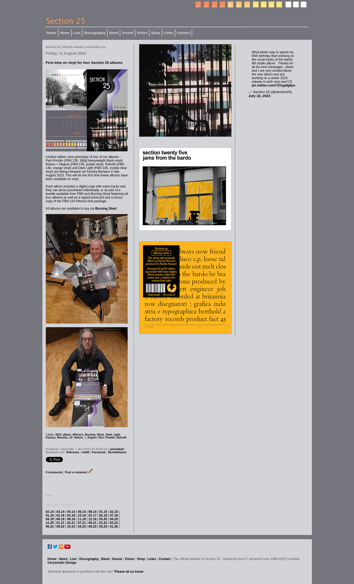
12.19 (92, 519)
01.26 (114, 526)
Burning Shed (105, 208)
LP (71, 437)
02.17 (92, 515)
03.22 (114, 523)
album (67, 434)
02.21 (71, 523)
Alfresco (77, 434)
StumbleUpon (117, 452)
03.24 (103, 526)
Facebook (98, 452)
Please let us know (129, 571)
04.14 (71, 512)
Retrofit (122, 437)
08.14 (92, 512)
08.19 (71, 519)
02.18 (103, 515)
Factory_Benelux (57, 437)
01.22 (103, 523)
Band (113, 33)
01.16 (50, 515)
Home (52, 33)
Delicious (72, 452)
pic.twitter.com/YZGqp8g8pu (273, 85)
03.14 (60, 512)
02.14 (50, 512)
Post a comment (76, 472)
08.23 (92, 526)
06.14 (82, 512)
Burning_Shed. (94, 434)
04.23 (82, 526)
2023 (58, 434)
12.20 (50, 523)
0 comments (54, 472)
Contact (183, 33)
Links (168, 33)
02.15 (114, 512)
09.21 (92, 523)
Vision (142, 33)
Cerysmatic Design (62, 562)
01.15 (103, 512)
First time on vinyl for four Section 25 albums (84, 63)
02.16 (60, 515)
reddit (86, 452)
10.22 (71, 526)
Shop (155, 33)
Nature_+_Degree (85, 437)
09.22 (60, 526)
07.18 (114, 515)
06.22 (50, 526)
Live (76, 33)
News (64, 33)
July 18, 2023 (259, 96)
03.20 (103, 519)
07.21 (82, 523)
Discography (95, 33)
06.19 (60, 519)
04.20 (114, 519)
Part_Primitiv (106, 437)
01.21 (60, 523)
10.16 (82, 515)
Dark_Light (113, 434)
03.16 (71, 515)
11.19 (82, 519)
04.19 (50, 519)
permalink (117, 449)
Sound (127, 33)
